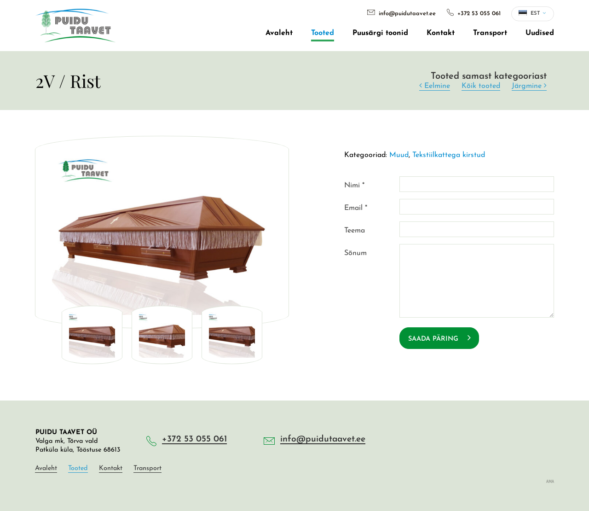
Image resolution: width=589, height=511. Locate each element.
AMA (550, 481)
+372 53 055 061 (474, 13)
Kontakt (441, 33)
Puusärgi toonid (380, 33)
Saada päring (439, 338)
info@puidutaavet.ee (401, 13)
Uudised (539, 33)
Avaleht (279, 33)
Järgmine (529, 85)
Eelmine (434, 85)
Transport (490, 33)
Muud (399, 155)
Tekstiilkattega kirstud (448, 155)
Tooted (322, 33)
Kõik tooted (481, 86)
